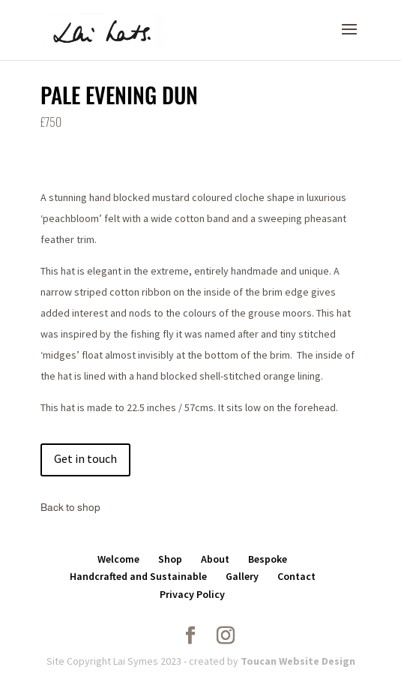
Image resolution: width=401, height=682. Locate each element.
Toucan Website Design (296, 661)
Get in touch (85, 458)
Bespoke (267, 559)
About (215, 559)
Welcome (118, 559)
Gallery (242, 576)
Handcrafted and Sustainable (138, 576)
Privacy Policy (192, 594)
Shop (170, 559)
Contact (296, 576)
